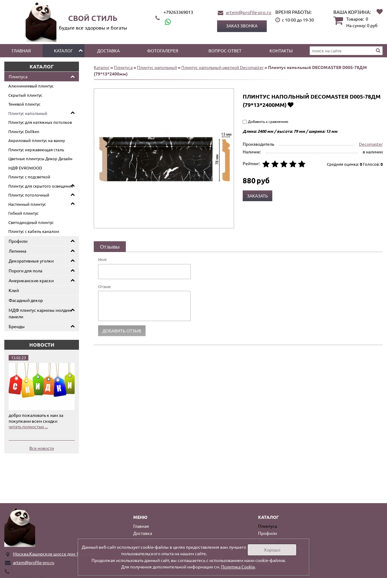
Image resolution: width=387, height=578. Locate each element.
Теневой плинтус (24, 104)
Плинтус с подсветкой (29, 176)
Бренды (17, 326)
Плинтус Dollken (23, 131)
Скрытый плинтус (25, 95)
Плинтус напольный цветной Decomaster (222, 67)
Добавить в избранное (291, 104)
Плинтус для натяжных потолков (40, 122)
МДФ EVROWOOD (25, 167)
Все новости (41, 448)
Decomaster (371, 144)
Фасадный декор (26, 300)
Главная (21, 50)
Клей (14, 290)
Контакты (281, 50)
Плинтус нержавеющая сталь (36, 149)
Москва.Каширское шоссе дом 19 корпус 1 (56, 553)
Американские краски (31, 280)
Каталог (63, 50)
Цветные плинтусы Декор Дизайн (40, 158)
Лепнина (17, 251)
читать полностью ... (28, 426)
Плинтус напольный (27, 113)
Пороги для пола (25, 270)
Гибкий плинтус (23, 213)
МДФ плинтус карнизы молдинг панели (41, 313)
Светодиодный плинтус (31, 222)
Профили (18, 241)
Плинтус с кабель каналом (33, 231)
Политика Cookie (238, 566)
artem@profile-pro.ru (248, 12)
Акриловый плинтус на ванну (36, 140)
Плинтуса (18, 76)
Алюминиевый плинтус (31, 85)
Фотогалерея (162, 50)
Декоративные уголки (31, 260)
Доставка (108, 50)
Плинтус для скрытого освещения (40, 186)
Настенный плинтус (27, 204)
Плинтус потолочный (28, 194)
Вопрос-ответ (224, 50)
